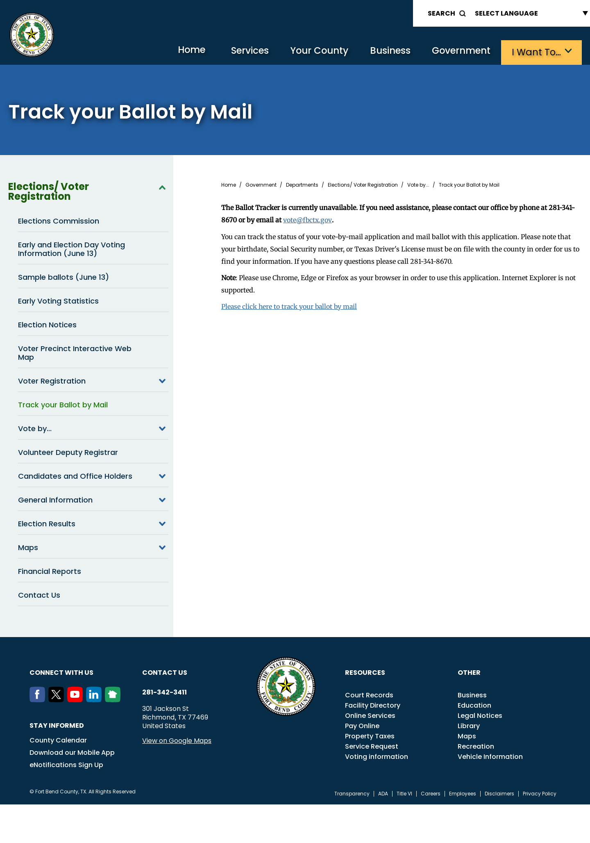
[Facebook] (39, 699)
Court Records (369, 694)
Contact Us (39, 594)
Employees (462, 793)
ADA (383, 793)
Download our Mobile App (72, 751)
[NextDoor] (114, 699)
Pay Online (362, 725)
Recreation (476, 745)
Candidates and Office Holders (93, 475)
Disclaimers (499, 793)
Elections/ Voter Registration (88, 190)
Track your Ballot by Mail (63, 404)
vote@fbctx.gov (308, 219)
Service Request (371, 745)
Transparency (352, 793)
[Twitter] (57, 699)
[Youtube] (76, 699)
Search (441, 13)
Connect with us (61, 671)
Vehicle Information (490, 756)
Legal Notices (480, 715)
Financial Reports (49, 570)
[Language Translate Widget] (529, 13)
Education (474, 704)
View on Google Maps (176, 740)
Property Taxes (370, 735)
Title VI (404, 793)
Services (239, 51)
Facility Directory (372, 704)
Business (385, 51)
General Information (93, 499)
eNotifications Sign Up (66, 764)
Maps (93, 546)
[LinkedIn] (95, 699)
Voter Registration (93, 380)
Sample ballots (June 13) (63, 276)
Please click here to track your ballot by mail (290, 305)
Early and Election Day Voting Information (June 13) (71, 248)
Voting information (376, 756)
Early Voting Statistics (58, 300)
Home (178, 51)
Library (469, 725)
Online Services (370, 715)
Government (459, 51)
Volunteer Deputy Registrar (68, 451)
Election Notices (47, 324)
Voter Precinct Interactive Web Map (75, 352)
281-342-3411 (164, 692)
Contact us (164, 671)
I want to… (536, 51)
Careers (430, 793)
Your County (311, 51)
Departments (302, 184)
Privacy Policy (539, 793)
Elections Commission (58, 220)
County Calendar (58, 739)
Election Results (93, 522)
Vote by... (93, 427)
